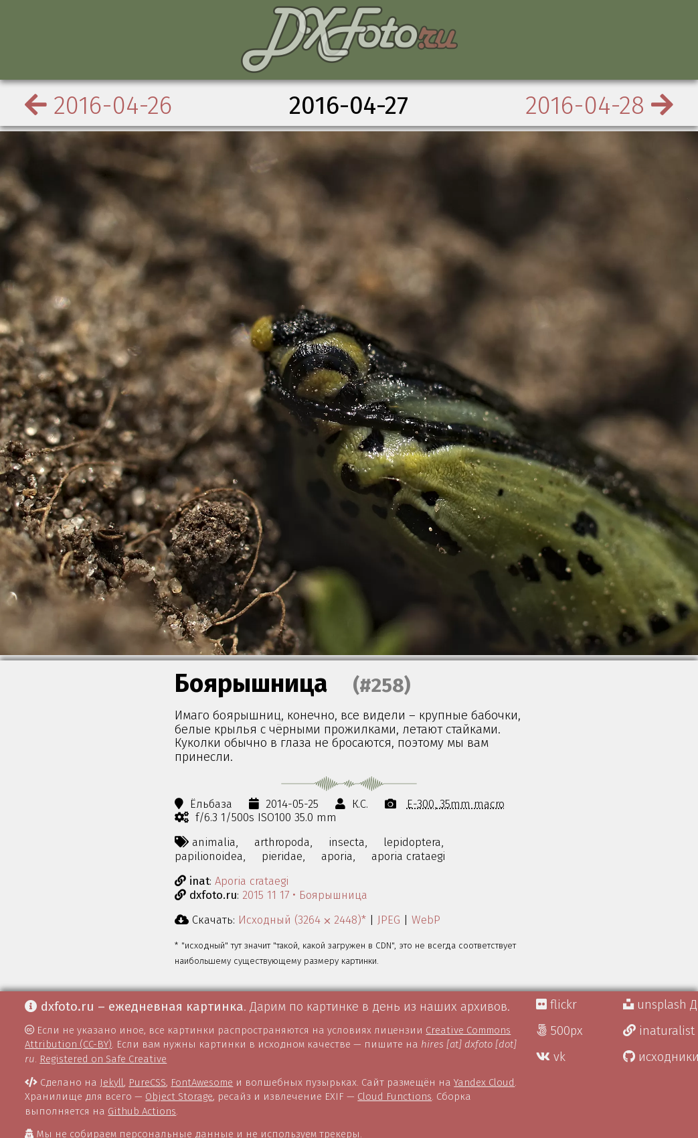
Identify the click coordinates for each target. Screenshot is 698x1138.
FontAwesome (202, 1082)
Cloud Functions (394, 1096)
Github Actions (142, 1111)
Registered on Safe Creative (103, 1059)
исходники (660, 1057)
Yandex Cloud (484, 1082)
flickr (556, 1004)
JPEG (388, 919)
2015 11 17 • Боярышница (304, 895)
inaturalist (659, 1030)
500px (559, 1030)
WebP (426, 919)
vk (550, 1057)
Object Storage (179, 1096)
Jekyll (112, 1082)
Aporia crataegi (251, 880)
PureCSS (147, 1082)
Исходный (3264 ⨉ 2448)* (302, 919)
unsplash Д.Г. (660, 1004)
